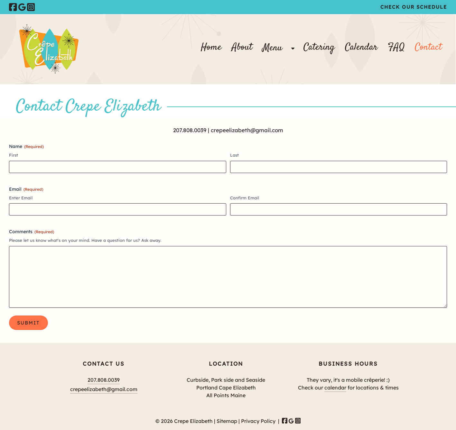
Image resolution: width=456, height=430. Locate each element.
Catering (319, 47)
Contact (428, 47)
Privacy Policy (258, 421)
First (13, 155)
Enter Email (21, 197)
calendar (335, 387)
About (242, 47)
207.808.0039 (189, 130)
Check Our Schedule (413, 7)
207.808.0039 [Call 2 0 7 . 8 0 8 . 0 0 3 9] (104, 380)
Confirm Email (244, 197)
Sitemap (227, 421)
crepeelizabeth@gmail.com (247, 130)
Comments (31, 231)
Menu (272, 48)
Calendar (361, 47)
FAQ (396, 47)
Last (234, 155)
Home (211, 47)
